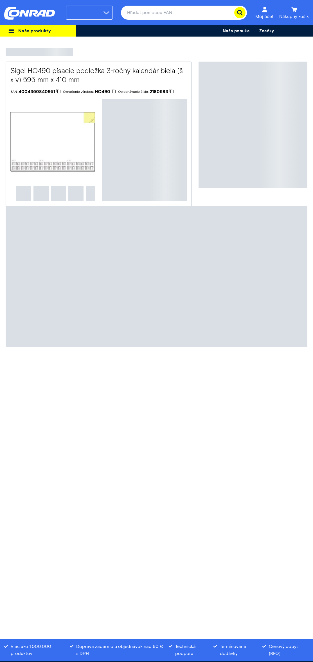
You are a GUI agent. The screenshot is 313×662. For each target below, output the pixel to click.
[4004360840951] (40, 91)
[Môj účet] (264, 12)
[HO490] (105, 91)
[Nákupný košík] (294, 12)
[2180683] (162, 91)
